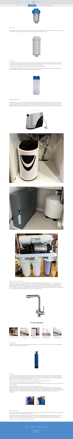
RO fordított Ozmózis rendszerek (45, 5)
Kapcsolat (45, 426)
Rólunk (24, 5)
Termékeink (32, 5)
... (56, 5)
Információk (33, 426)
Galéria (39, 426)
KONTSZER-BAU (36, 2)
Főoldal (17, 5)
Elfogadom (65, 436)
